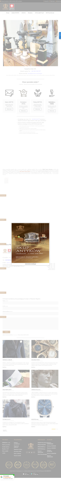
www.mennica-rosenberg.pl (30, 263)
